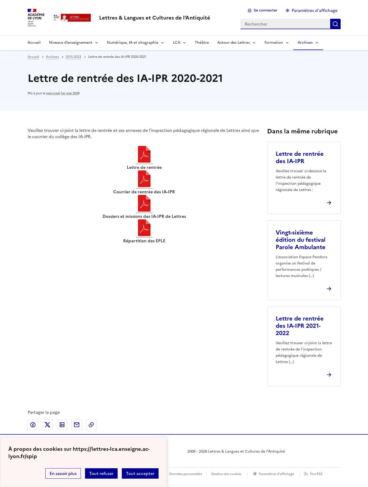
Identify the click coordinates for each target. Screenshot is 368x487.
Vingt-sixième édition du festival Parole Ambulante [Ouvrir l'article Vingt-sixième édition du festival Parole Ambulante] (300, 239)
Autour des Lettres (233, 42)
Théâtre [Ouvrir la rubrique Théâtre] (202, 42)
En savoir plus (63, 473)
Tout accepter (140, 473)
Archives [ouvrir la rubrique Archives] (52, 56)
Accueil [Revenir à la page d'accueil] (34, 42)
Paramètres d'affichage (276, 474)
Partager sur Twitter (47, 425)
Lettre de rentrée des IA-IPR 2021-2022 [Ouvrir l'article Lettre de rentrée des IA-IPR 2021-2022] (300, 325)
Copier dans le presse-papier (91, 425)
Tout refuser (101, 473)
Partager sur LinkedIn (62, 425)
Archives (305, 42)
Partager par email (76, 425)
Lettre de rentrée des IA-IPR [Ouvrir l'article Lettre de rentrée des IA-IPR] (300, 157)
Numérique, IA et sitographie (132, 42)
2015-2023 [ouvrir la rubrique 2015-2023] (73, 56)
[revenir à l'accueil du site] (154, 17)
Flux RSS (316, 474)
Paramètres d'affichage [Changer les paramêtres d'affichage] (314, 10)
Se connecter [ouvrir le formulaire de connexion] (265, 10)
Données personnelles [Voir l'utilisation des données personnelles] (185, 474)
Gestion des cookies (226, 474)
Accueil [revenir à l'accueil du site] (33, 56)
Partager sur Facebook (33, 425)
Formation (273, 42)
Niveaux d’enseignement (70, 42)
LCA (176, 42)
